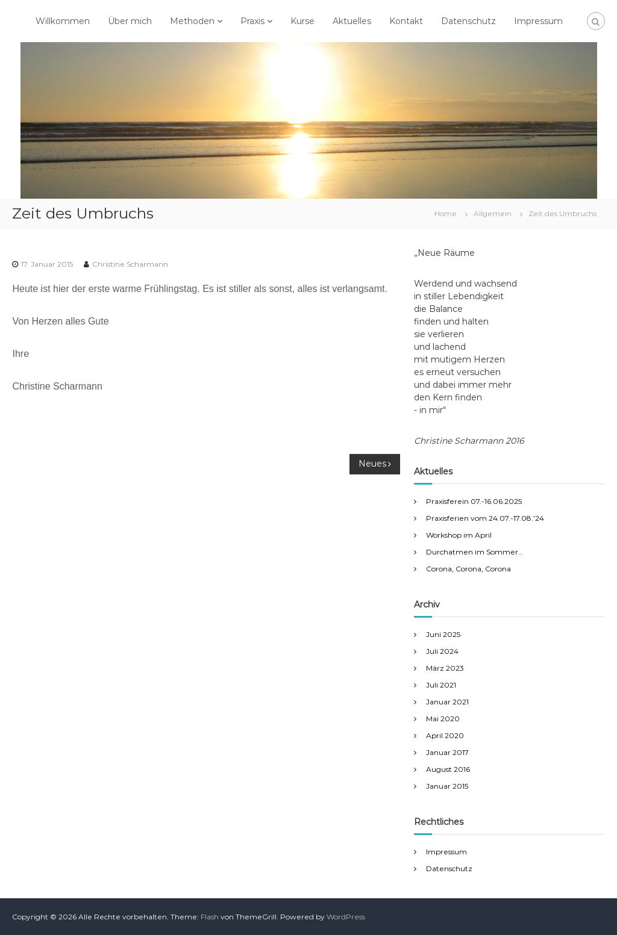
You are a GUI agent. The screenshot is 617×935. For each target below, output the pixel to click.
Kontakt (406, 21)
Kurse (302, 21)
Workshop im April (459, 534)
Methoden (192, 21)
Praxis (252, 21)
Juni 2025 (443, 634)
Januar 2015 (447, 786)
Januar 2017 (447, 752)
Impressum (538, 21)
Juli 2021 (441, 684)
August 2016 (448, 769)
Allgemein (493, 213)
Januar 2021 (447, 701)
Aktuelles (352, 21)
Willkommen (63, 21)
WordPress (346, 916)
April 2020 (445, 735)
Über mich (130, 21)
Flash (210, 916)
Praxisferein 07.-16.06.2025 (474, 501)
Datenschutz (468, 21)
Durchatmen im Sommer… (474, 551)
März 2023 (445, 668)
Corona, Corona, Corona (468, 568)
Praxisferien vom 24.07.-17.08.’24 (485, 518)
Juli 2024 (442, 651)
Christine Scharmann (130, 264)
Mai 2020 (443, 718)
